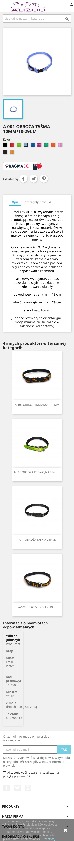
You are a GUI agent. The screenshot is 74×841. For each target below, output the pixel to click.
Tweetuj (33, 179)
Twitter (17, 788)
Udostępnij (23, 179)
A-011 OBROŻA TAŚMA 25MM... (37, 539)
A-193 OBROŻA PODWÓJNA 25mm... (37, 472)
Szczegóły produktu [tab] (39, 202)
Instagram (28, 788)
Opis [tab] (15, 202)
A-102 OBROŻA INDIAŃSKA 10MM (37, 405)
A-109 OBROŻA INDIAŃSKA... (37, 607)
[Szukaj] (37, 18)
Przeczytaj (48, 839)
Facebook (6, 788)
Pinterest (44, 179)
